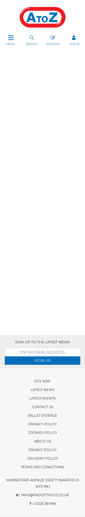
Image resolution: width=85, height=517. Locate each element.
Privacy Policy (42, 424)
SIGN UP (43, 360)
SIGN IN (74, 39)
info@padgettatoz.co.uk (42, 495)
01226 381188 (42, 504)
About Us (42, 441)
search (32, 39)
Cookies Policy (42, 433)
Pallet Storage (42, 416)
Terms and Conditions (42, 467)
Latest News (42, 390)
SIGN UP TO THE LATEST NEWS (42, 342)
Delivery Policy (42, 458)
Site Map (42, 381)
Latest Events (42, 398)
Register (53, 39)
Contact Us (42, 407)
